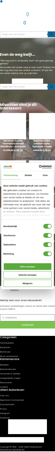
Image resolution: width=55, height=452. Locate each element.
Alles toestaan (27, 266)
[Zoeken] (51, 34)
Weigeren (27, 283)
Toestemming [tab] (10, 175)
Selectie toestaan (27, 275)
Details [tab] (28, 175)
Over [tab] (45, 175)
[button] (1, 1)
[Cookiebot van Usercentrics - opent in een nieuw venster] (39, 167)
